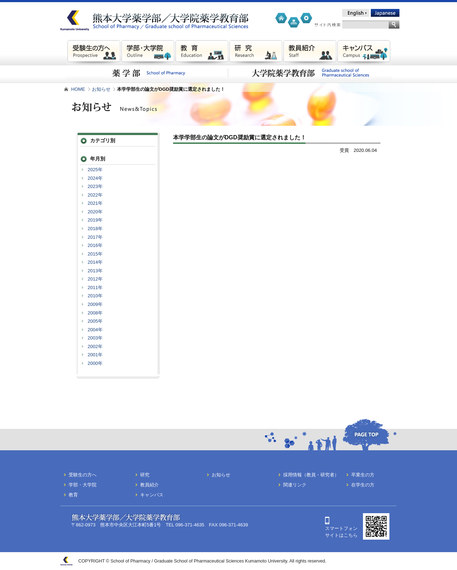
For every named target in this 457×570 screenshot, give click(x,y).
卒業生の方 (362, 474)
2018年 (95, 228)
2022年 (95, 195)
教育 (73, 494)
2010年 (95, 295)
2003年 (95, 338)
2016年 (95, 245)
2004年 (95, 329)
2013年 (95, 270)
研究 (144, 474)
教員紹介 (149, 484)
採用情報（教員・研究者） (311, 474)
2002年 (95, 346)
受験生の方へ (83, 474)
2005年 (95, 321)
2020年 (95, 211)
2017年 (95, 237)
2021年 (95, 203)
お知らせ (101, 89)
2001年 (95, 354)
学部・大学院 (83, 484)
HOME (78, 89)
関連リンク (294, 484)
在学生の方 (362, 484)
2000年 (95, 363)
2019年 (95, 220)
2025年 (95, 169)
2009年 (95, 304)
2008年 (95, 313)
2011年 (95, 287)
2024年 (95, 178)
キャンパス (151, 494)
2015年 (95, 254)
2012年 (95, 279)
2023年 (95, 186)
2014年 (95, 262)
